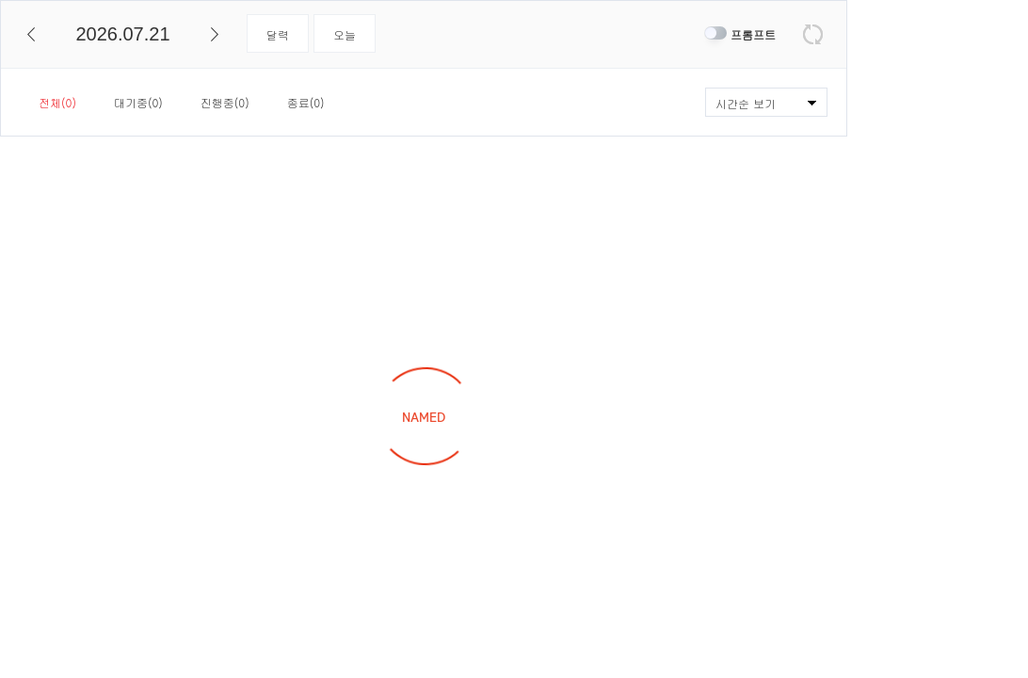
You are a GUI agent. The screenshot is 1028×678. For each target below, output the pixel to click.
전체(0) (57, 102)
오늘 (344, 34)
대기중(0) (138, 102)
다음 (215, 34)
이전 (31, 34)
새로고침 (813, 34)
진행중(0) (225, 102)
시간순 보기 (745, 103)
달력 (277, 34)
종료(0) (306, 102)
